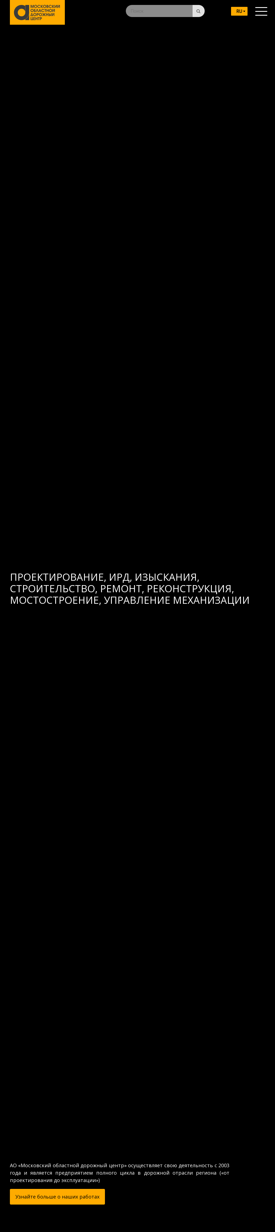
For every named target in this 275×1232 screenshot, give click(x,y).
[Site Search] (199, 11)
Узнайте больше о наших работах (57, 1196)
